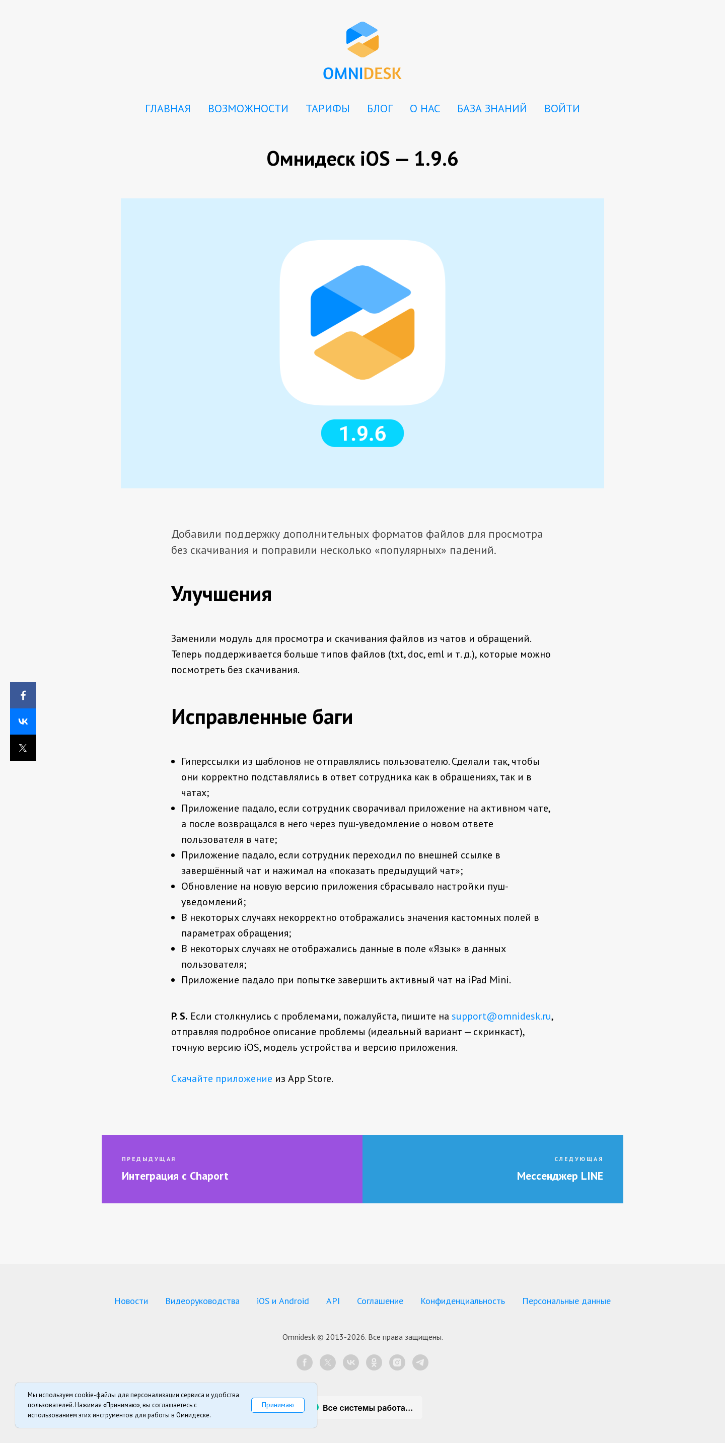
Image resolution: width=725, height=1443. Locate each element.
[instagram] (397, 1362)
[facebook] (305, 1362)
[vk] (351, 1362)
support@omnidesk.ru (501, 1016)
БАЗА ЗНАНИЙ (492, 108)
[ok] (374, 1362)
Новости (131, 1301)
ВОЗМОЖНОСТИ (248, 108)
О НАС (425, 108)
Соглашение (380, 1301)
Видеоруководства (202, 1301)
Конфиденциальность (462, 1301)
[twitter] (328, 1362)
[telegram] (420, 1362)
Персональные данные (566, 1301)
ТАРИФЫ (328, 108)
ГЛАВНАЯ (168, 108)
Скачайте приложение (221, 1078)
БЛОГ (380, 108)
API (333, 1301)
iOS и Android (283, 1301)
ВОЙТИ (562, 108)
